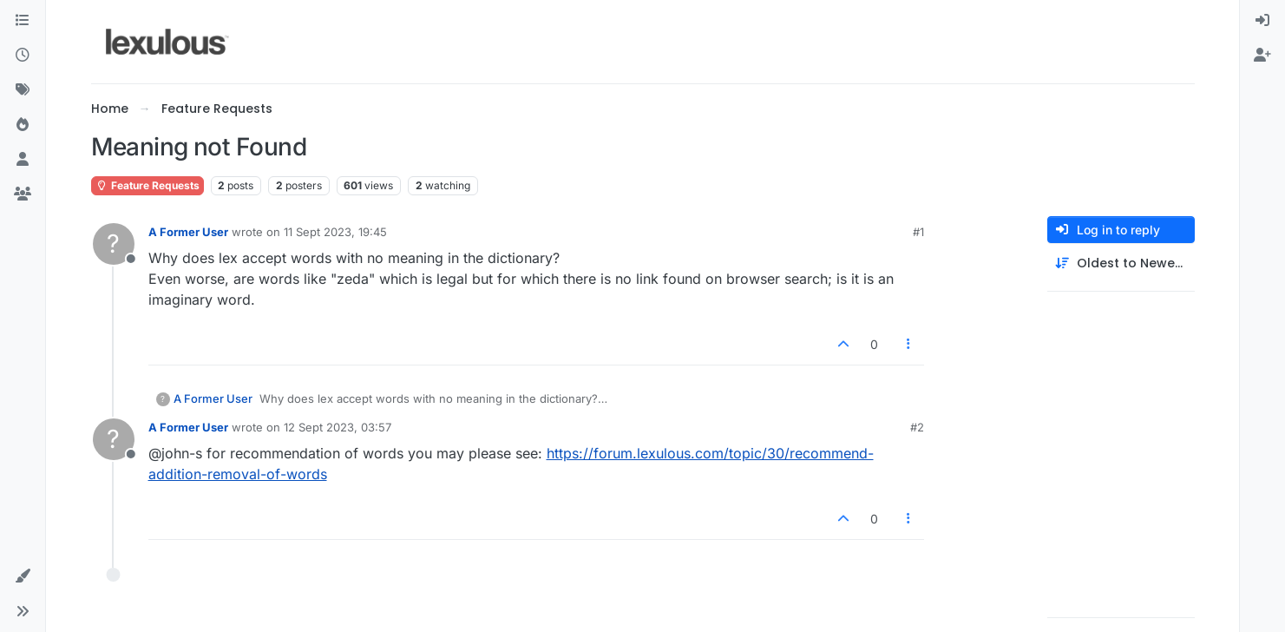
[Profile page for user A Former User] (113, 244)
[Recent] (22, 55)
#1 (918, 232)
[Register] (1262, 55)
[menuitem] (1262, 21)
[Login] (1262, 21)
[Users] (22, 160)
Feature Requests (147, 185)
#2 (917, 427)
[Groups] (22, 194)
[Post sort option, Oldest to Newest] (1121, 263)
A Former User (188, 232)
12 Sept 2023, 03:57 (337, 427)
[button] (22, 576)
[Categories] (22, 21)
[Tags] (22, 90)
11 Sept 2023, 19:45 (335, 232)
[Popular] (22, 125)
